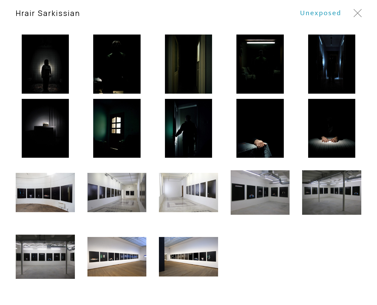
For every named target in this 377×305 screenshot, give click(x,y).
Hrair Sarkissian (48, 13)
